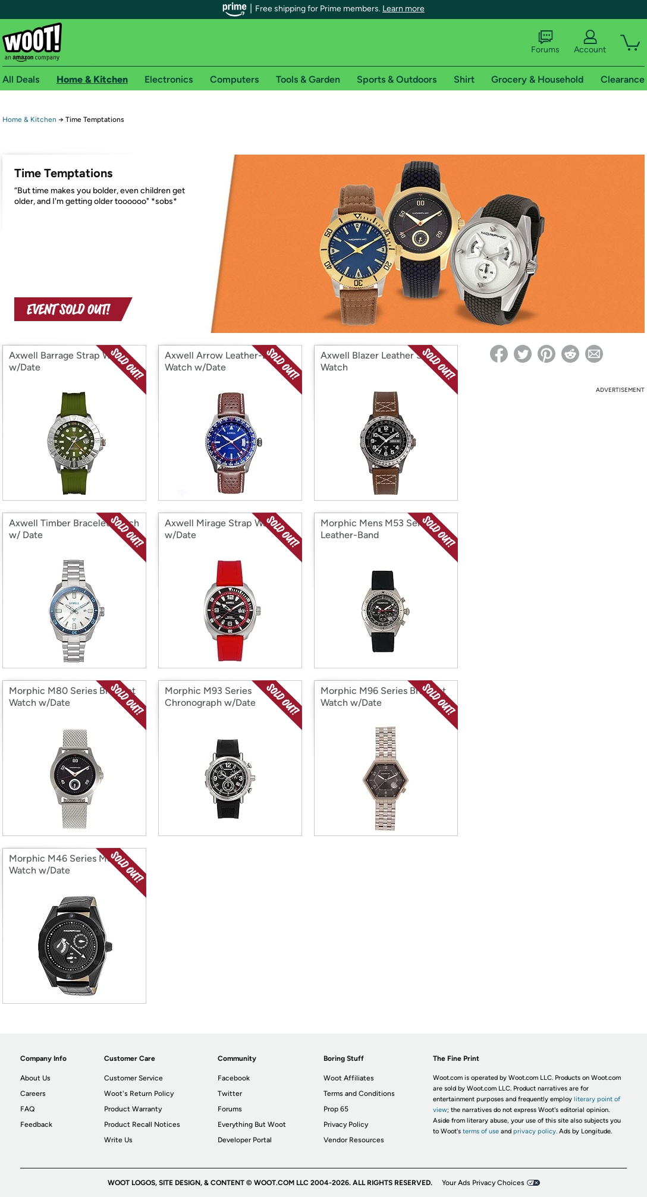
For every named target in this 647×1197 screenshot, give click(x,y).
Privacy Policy (346, 1124)
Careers (33, 1093)
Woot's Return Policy (139, 1093)
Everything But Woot (252, 1124)
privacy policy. (535, 1131)
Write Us (118, 1140)
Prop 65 (336, 1109)
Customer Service (133, 1078)
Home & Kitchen (29, 119)
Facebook (234, 1078)
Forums (545, 42)
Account (590, 42)
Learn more (403, 9)
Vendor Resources (354, 1140)
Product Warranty (133, 1109)
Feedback (36, 1124)
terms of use (481, 1131)
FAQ (27, 1109)
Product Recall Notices (142, 1124)
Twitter (230, 1093)
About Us (35, 1078)
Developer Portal (245, 1140)
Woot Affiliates (349, 1078)
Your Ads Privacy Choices (483, 1183)
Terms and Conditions (359, 1093)
